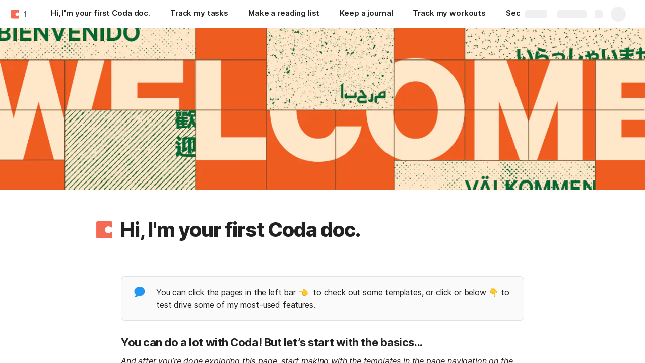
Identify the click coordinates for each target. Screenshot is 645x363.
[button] (104, 229)
